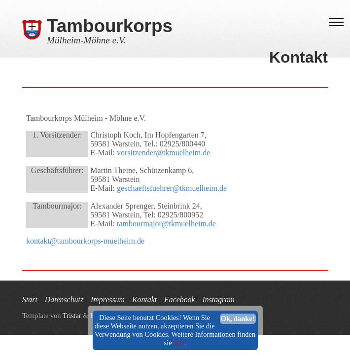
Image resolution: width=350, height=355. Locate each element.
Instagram (218, 299)
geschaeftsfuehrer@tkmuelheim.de (172, 188)
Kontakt (144, 299)
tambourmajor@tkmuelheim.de (166, 223)
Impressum (108, 299)
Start (29, 299)
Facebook (179, 299)
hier (179, 343)
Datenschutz (64, 299)
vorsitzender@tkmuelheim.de (163, 152)
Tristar (72, 316)
